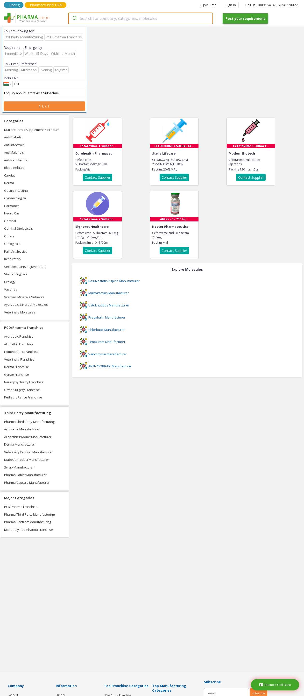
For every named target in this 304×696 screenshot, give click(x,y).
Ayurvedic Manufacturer (22, 429)
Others (9, 236)
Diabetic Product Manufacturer (26, 459)
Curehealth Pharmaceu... (95, 153)
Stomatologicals (15, 274)
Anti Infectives (14, 145)
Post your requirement (245, 18)
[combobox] (140, 18)
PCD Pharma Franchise (20, 506)
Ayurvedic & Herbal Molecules (26, 304)
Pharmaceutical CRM (46, 5)
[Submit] (74, 18)
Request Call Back (275, 685)
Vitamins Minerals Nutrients (24, 297)
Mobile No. (11, 78)
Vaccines (10, 289)
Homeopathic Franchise (21, 351)
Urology (9, 282)
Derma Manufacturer (19, 444)
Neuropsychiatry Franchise (23, 382)
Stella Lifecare (164, 153)
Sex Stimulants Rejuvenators (25, 266)
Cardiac (9, 175)
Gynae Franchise (16, 374)
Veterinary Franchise (19, 359)
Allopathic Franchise (18, 344)
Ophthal (10, 221)
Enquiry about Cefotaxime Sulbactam (44, 93)
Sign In (231, 5)
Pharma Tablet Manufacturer (25, 475)
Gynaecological (15, 198)
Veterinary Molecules (19, 312)
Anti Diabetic (13, 137)
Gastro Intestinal (16, 190)
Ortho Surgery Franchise (22, 390)
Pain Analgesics (15, 251)
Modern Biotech (242, 153)
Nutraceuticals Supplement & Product (31, 130)
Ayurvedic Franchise (19, 336)
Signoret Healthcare (92, 226)
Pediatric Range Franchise (23, 397)
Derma (9, 183)
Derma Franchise (16, 367)
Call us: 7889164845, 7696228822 (271, 5)
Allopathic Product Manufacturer (27, 437)
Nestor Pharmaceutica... (171, 226)
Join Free (208, 4)
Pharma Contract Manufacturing (27, 522)
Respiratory (12, 259)
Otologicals (12, 243)
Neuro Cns (12, 213)
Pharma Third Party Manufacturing (29, 421)
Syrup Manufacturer (19, 467)
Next (44, 106)
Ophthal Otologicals (18, 228)
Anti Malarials (14, 152)
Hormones (12, 206)
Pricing (14, 5)
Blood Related (14, 167)
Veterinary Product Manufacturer (28, 452)
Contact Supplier (97, 177)
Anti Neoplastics (16, 160)
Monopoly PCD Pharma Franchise (28, 529)
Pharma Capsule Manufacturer (26, 482)
